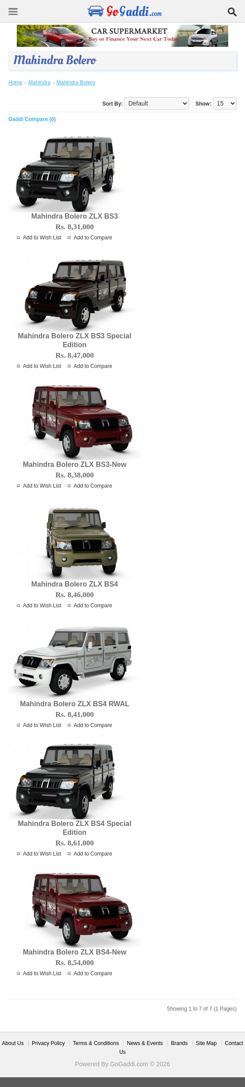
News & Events (144, 1043)
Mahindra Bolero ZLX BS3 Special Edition (75, 340)
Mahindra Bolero (76, 83)
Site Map (206, 1043)
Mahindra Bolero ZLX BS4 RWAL (74, 704)
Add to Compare (93, 238)
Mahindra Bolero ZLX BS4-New (75, 952)
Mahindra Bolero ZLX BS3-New (75, 464)
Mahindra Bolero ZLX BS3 (74, 216)
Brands (179, 1043)
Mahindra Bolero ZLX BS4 (74, 584)
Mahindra (39, 83)
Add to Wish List (42, 238)
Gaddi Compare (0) (32, 119)
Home (15, 83)
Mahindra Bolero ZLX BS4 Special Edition (75, 828)
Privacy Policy (48, 1043)
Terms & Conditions (96, 1043)
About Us (12, 1043)
